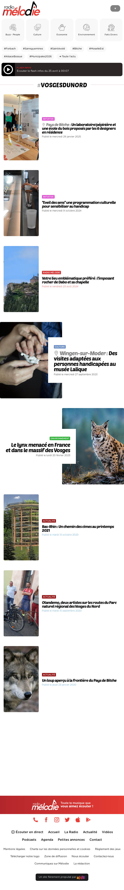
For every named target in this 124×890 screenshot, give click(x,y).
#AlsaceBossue (13, 56)
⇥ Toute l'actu (67, 56)
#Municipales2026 (41, 56)
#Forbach (10, 49)
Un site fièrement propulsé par (62, 878)
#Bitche (77, 49)
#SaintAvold (57, 49)
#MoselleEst (96, 49)
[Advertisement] (62, 747)
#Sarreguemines (33, 49)
